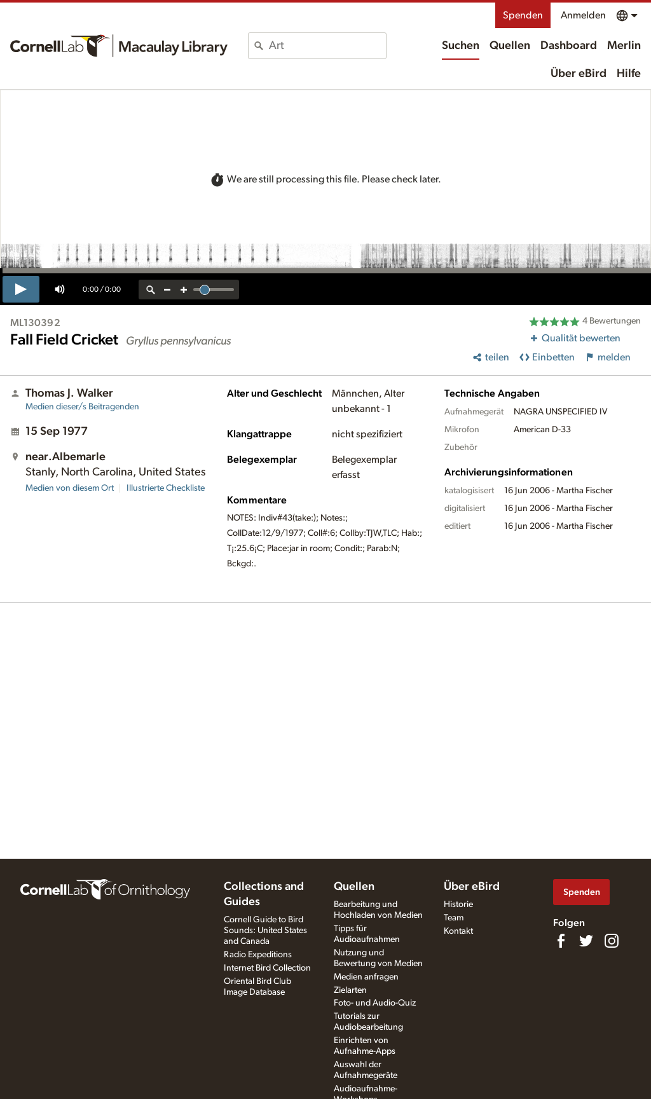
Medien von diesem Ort (69, 488)
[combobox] (327, 45)
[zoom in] (184, 289)
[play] (21, 289)
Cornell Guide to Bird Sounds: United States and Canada (265, 930)
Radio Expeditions (258, 954)
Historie (458, 904)
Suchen (460, 45)
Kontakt (458, 931)
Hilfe (629, 73)
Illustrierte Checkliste (166, 488)
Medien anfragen (366, 977)
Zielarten (350, 990)
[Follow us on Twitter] (586, 940)
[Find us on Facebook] (560, 940)
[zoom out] (167, 289)
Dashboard (568, 45)
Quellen (510, 45)
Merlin (624, 45)
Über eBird (578, 73)
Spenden (523, 15)
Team (453, 917)
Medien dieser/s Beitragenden (82, 406)
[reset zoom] (151, 289)
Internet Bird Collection (267, 968)
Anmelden (583, 15)
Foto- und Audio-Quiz (375, 1003)
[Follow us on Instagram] (611, 940)
